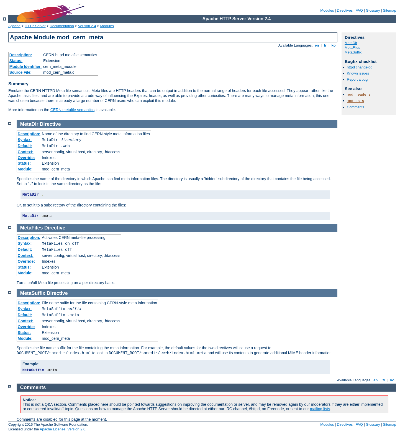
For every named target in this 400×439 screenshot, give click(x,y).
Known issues (358, 73)
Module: (25, 169)
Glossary (373, 10)
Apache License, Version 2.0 (62, 429)
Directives (345, 10)
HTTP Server (35, 26)
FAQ (359, 10)
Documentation (62, 26)
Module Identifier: (25, 66)
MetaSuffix (353, 52)
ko (333, 45)
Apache (14, 26)
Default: (25, 146)
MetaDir (351, 43)
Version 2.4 (87, 26)
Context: (26, 152)
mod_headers (359, 95)
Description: (20, 55)
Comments (355, 107)
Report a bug (357, 79)
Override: (26, 157)
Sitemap (389, 10)
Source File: (20, 72)
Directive (50, 124)
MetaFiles (352, 47)
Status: (15, 60)
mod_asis (355, 101)
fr (325, 45)
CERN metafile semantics (72, 110)
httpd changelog (360, 67)
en (317, 45)
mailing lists (320, 409)
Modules (327, 10)
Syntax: (25, 139)
